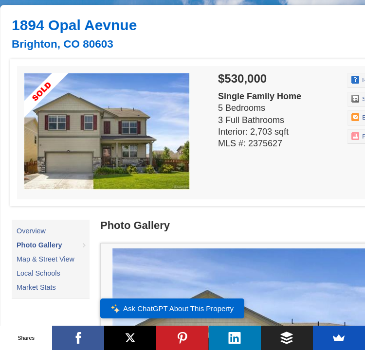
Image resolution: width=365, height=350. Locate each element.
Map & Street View (45, 259)
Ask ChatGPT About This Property (172, 308)
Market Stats (36, 287)
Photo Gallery (39, 245)
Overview (31, 231)
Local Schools (38, 273)
